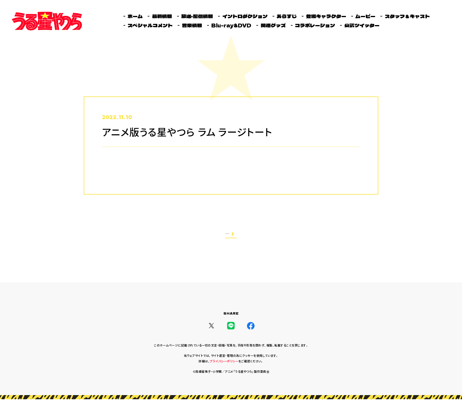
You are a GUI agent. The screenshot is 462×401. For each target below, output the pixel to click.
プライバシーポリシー (224, 363)
